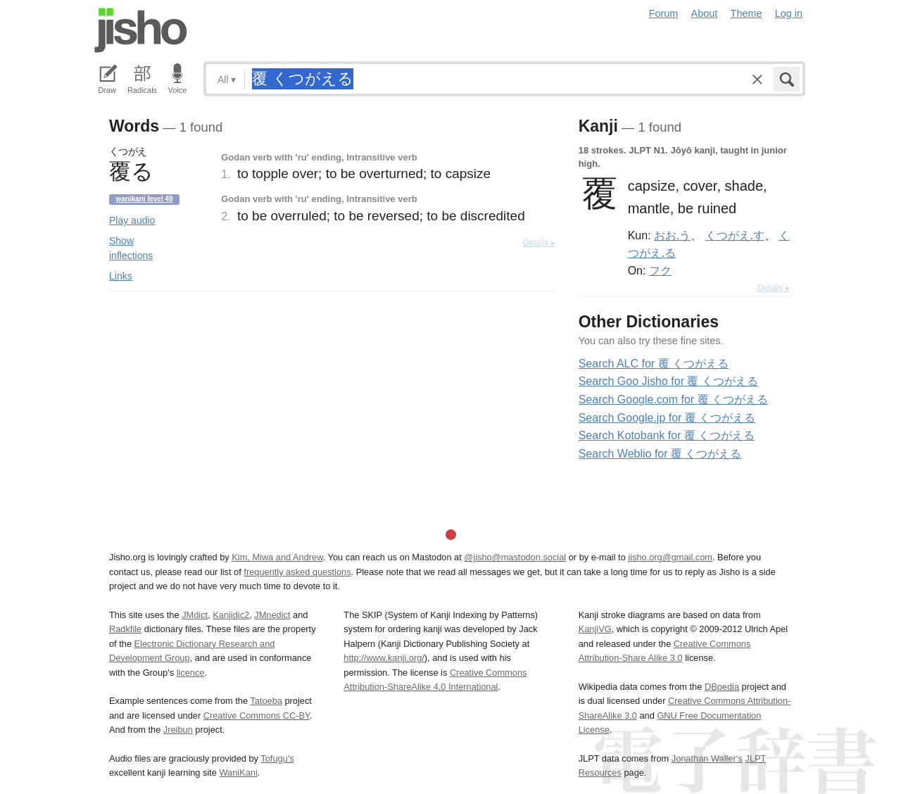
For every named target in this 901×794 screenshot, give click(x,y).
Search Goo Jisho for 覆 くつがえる (668, 381)
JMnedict (272, 615)
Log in (788, 13)
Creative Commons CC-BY (256, 715)
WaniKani (239, 772)
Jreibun (178, 729)
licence (191, 672)
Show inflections (131, 248)
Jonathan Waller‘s (707, 758)
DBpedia (722, 686)
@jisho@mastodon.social (515, 557)
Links (120, 276)
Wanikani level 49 (143, 199)
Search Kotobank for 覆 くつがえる (667, 435)
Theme (746, 13)
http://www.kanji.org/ (384, 658)
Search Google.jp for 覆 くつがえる (667, 418)
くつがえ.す (734, 235)
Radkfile (125, 629)
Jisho (140, 30)
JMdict (195, 615)
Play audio (132, 220)
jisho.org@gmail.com (670, 557)
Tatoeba (266, 700)
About (704, 13)
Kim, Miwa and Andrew (277, 557)
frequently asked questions (297, 572)
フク (660, 270)
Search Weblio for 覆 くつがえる (660, 454)
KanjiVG (595, 629)
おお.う (672, 235)
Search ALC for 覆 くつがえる (654, 364)
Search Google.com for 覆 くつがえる (673, 399)
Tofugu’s (277, 758)
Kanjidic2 (231, 615)
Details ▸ (539, 243)
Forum (664, 13)
